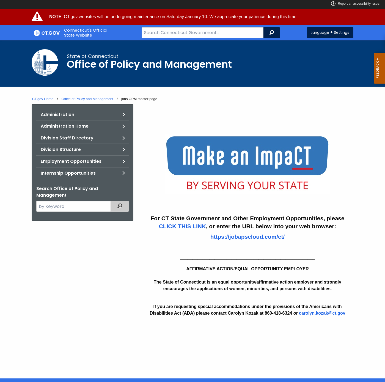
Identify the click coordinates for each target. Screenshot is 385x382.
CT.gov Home (43, 99)
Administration (57, 114)
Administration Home (65, 126)
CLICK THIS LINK (182, 226)
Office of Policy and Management (87, 99)
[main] (192, 209)
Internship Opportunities (68, 173)
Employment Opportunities (71, 161)
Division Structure (61, 149)
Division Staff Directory (67, 138)
